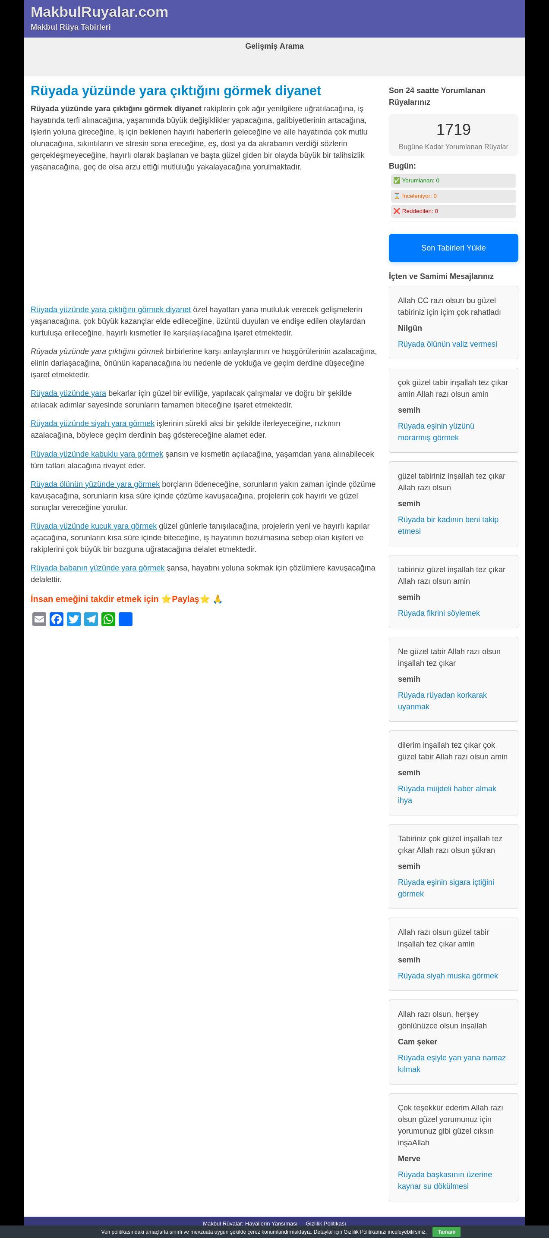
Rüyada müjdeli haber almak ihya (447, 794)
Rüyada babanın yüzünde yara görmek (97, 568)
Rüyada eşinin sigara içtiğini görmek (446, 888)
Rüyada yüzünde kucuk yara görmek (94, 526)
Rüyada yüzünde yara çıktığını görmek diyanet (176, 90)
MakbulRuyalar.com (99, 11)
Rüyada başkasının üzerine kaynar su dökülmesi (445, 1180)
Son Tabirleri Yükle (453, 248)
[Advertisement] (205, 240)
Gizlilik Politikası (326, 1223)
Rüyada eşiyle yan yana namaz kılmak (452, 1063)
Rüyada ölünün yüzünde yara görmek (95, 484)
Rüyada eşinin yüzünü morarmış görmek (436, 432)
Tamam (446, 1232)
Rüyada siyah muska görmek (448, 976)
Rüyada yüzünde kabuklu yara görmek (97, 454)
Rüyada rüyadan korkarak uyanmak (442, 701)
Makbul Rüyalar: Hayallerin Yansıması (250, 1223)
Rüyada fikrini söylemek (439, 613)
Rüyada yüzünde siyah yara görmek (93, 423)
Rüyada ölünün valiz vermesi (447, 344)
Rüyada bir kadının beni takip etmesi (448, 525)
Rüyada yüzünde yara (68, 393)
